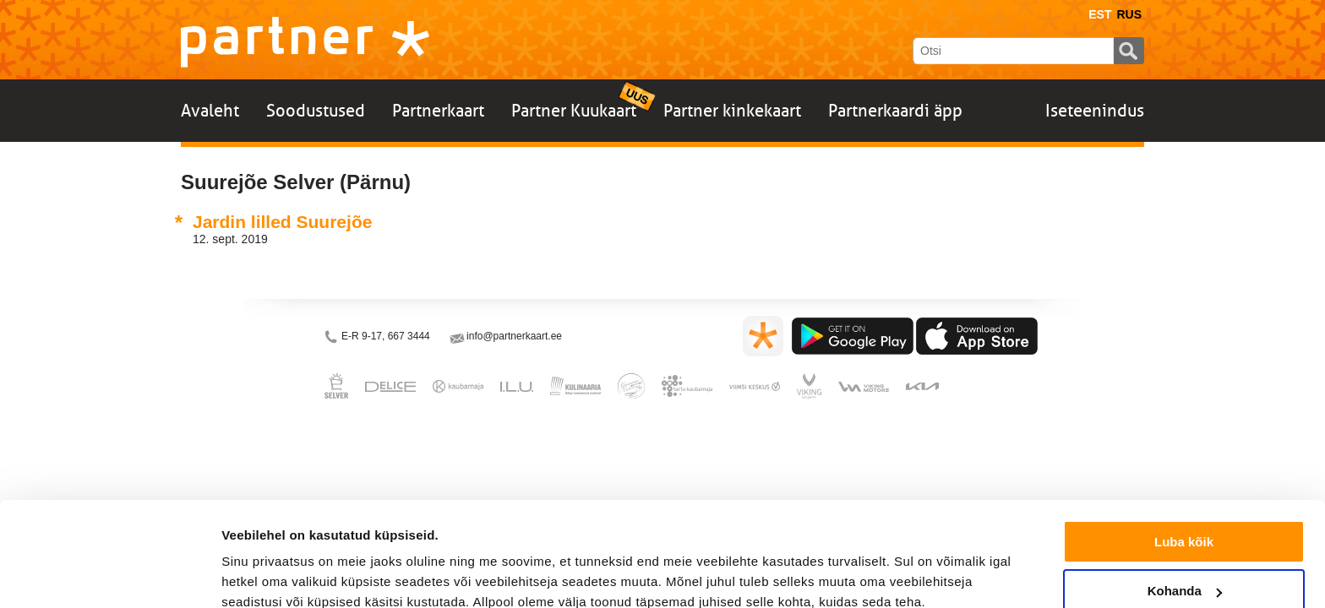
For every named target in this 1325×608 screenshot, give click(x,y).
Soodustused (315, 110)
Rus (1129, 14)
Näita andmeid (265, 574)
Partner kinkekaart (732, 110)
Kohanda (1185, 517)
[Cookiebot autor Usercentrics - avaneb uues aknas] (109, 575)
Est (1099, 14)
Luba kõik (1183, 467)
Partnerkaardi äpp (895, 110)
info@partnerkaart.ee (514, 336)
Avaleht (210, 110)
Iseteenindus (1094, 110)
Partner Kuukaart (573, 110)
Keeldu (1184, 566)
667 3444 (409, 336)
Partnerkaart (438, 110)
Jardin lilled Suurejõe (282, 221)
